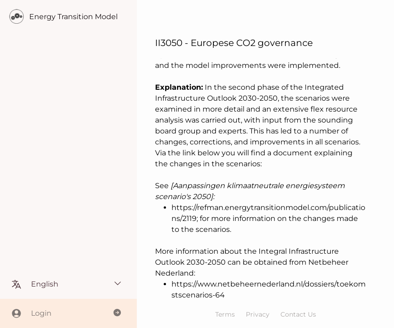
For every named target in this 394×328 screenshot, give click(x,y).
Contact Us (298, 314)
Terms (225, 314)
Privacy (258, 314)
